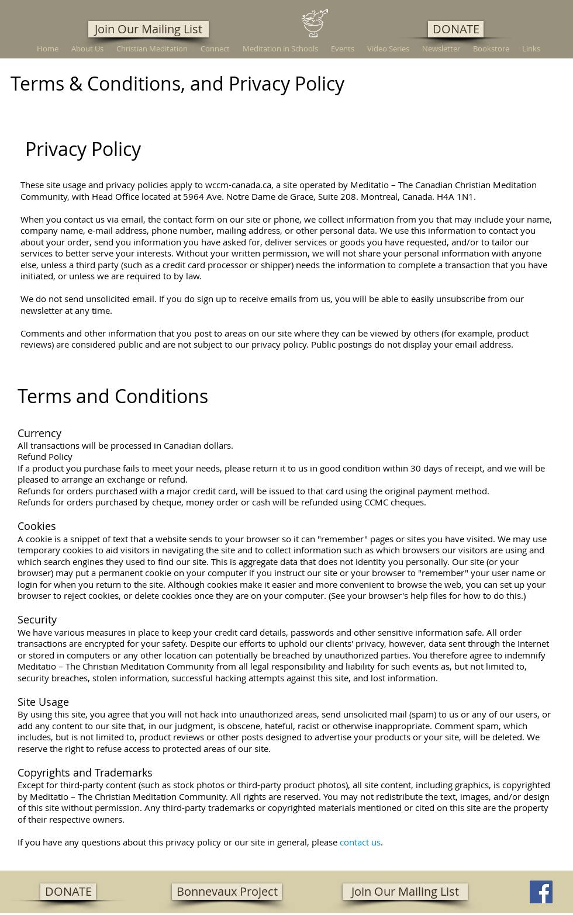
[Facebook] (541, 892)
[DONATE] (456, 29)
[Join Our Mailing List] (148, 29)
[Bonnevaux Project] (227, 891)
